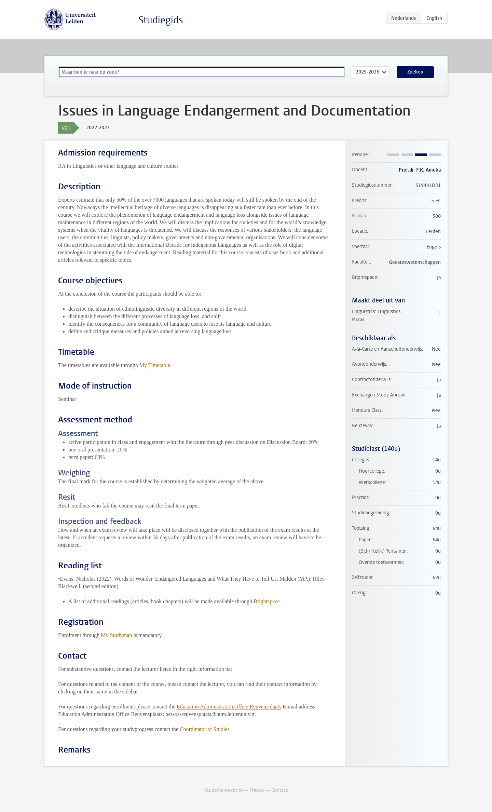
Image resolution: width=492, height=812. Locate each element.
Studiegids (160, 20)
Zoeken (415, 72)
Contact (279, 790)
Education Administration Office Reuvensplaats (229, 706)
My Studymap (116, 635)
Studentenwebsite (223, 790)
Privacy (256, 790)
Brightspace (266, 601)
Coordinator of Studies (205, 729)
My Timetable (154, 365)
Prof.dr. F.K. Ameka (420, 170)
